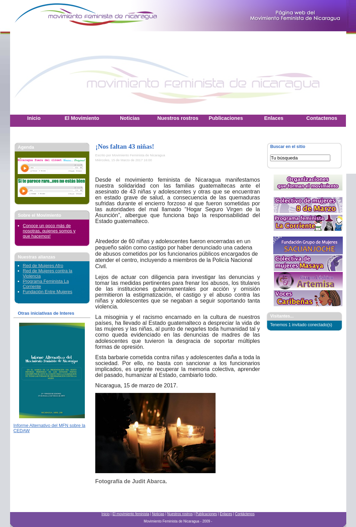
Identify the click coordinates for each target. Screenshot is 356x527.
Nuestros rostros (180, 514)
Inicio (106, 514)
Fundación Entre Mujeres (47, 291)
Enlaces (226, 514)
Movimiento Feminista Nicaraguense (53, 15)
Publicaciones (206, 514)
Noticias (158, 514)
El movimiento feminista (130, 514)
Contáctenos (244, 514)
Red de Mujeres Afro (43, 265)
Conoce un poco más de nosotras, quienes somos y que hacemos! (49, 231)
